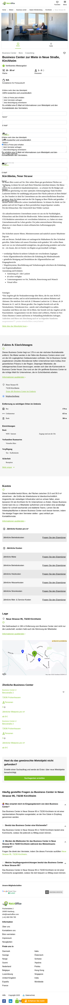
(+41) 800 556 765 (9, 917)
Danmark (6, 951)
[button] (64, 692)
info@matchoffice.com (10, 914)
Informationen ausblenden (14, 377)
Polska (37, 966)
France (5, 986)
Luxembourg (7, 974)
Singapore (38, 974)
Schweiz (38, 959)
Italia (36, 951)
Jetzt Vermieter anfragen (13, 100)
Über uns (6, 927)
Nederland (6, 966)
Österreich (38, 955)
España (5, 982)
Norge (5, 959)
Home (4, 10)
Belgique (6, 970)
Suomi (5, 963)
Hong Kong (39, 970)
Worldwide (38, 982)
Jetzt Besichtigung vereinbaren (15, 103)
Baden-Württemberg (35, 10)
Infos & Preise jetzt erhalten (14, 98)
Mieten (11, 10)
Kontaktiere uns (9, 930)
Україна (37, 963)
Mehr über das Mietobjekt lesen (15, 326)
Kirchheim (48, 10)
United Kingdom (9, 978)
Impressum (7, 938)
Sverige (5, 955)
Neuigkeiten (7, 942)
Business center (21, 10)
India (36, 978)
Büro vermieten (8, 934)
